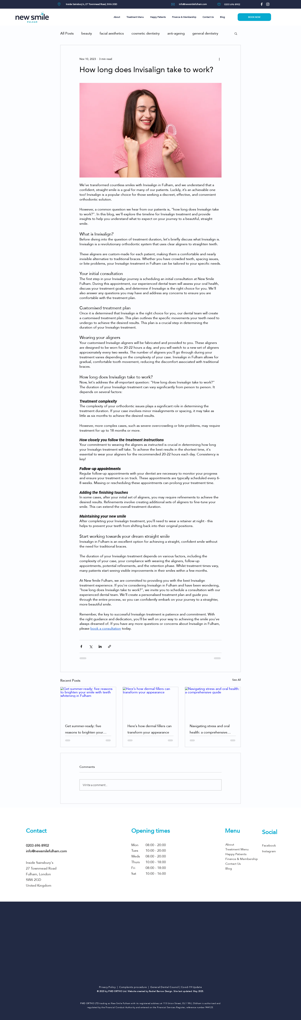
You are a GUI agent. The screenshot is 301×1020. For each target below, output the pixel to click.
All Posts (67, 33)
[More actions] (219, 59)
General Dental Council (164, 987)
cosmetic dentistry (145, 33)
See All (236, 680)
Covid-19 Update (191, 987)
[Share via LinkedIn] (100, 646)
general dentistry (205, 33)
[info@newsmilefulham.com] (193, 4)
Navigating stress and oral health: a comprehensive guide (210, 729)
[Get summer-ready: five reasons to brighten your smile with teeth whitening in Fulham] (88, 702)
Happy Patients (235, 854)
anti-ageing (176, 33)
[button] (117, 17)
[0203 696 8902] (232, 4)
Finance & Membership (241, 858)
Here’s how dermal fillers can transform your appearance (149, 729)
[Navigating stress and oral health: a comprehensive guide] (213, 702)
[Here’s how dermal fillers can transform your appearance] (150, 702)
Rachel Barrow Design (160, 991)
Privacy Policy (107, 987)
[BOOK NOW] (254, 17)
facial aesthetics (112, 33)
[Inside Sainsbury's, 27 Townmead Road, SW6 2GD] (91, 4)
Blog (228, 868)
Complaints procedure (133, 987)
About (229, 844)
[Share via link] (109, 646)
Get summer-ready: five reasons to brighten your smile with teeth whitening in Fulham (87, 729)
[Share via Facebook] (81, 646)
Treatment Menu (237, 849)
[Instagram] (268, 4)
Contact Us (233, 863)
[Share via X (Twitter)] (91, 646)
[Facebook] (262, 4)
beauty (86, 33)
